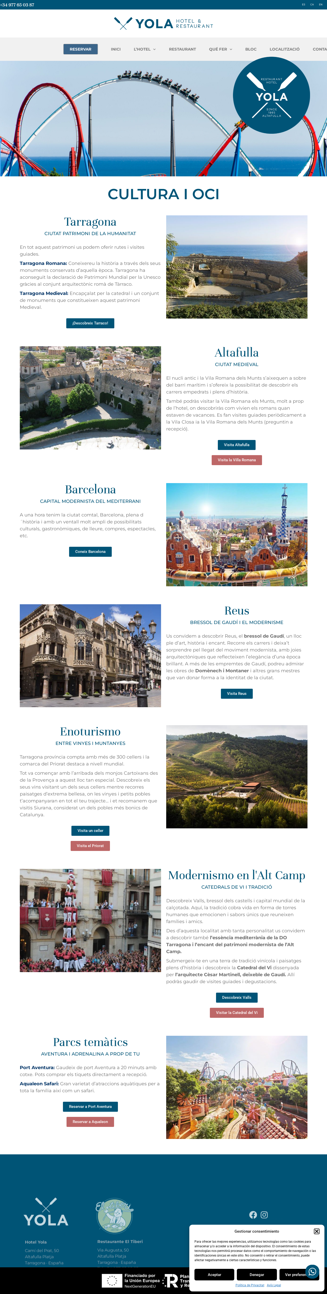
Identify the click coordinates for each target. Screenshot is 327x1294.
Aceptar (214, 1274)
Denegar (257, 1274)
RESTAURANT (251, 49)
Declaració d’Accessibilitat (271, 1223)
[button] (316, 1231)
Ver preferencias (299, 1274)
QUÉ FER (289, 49)
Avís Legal (274, 1285)
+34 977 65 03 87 (17, 5)
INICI (185, 49)
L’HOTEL (214, 49)
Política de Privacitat (250, 1285)
